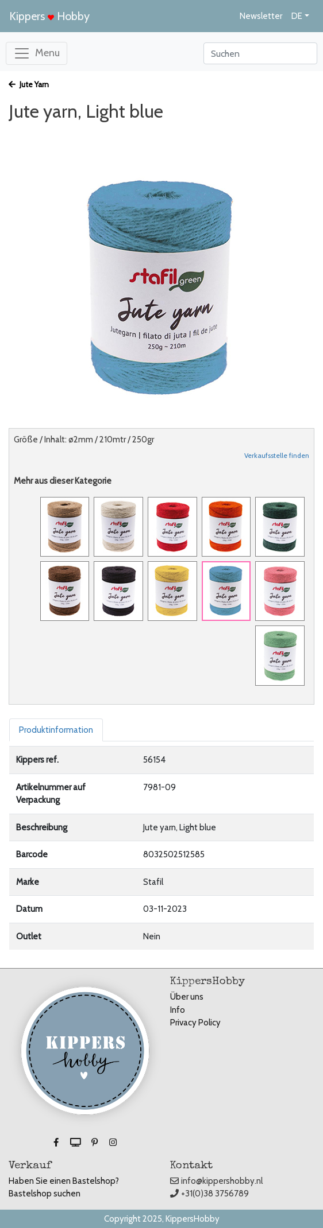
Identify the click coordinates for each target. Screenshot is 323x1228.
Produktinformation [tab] (56, 730)
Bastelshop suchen (44, 1193)
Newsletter (261, 16)
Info (177, 1010)
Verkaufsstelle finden (276, 455)
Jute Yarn (29, 84)
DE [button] (296, 16)
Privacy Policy (195, 1022)
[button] (56, 1142)
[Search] (260, 53)
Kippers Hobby (49, 16)
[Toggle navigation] (36, 53)
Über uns (186, 997)
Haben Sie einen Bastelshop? (64, 1181)
